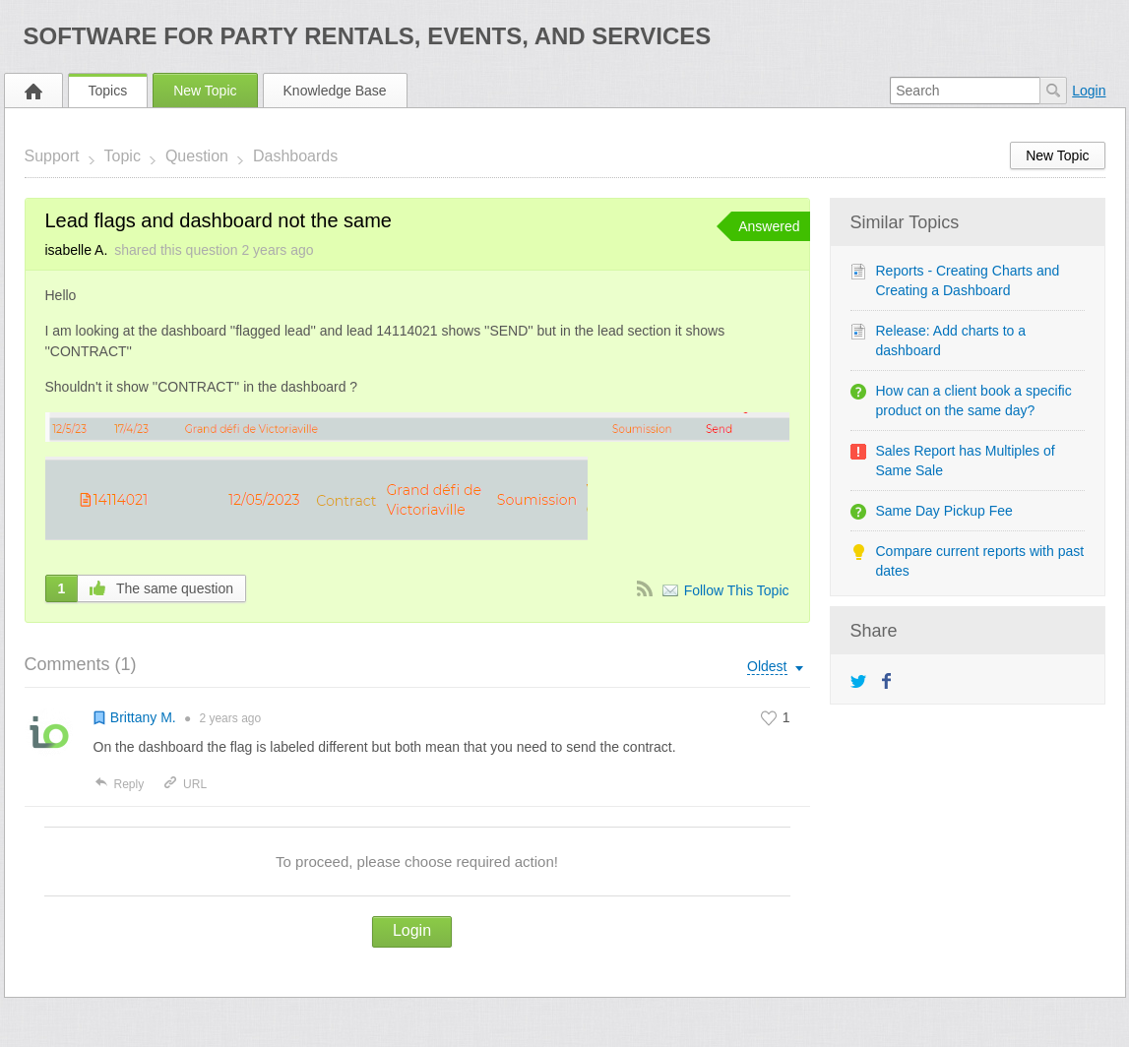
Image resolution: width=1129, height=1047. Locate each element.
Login (1088, 90)
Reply (119, 784)
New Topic (204, 90)
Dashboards (295, 156)
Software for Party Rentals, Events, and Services (368, 36)
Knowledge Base (335, 90)
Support (52, 156)
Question (196, 156)
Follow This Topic (736, 590)
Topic (122, 156)
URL (184, 784)
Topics (108, 90)
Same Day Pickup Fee (944, 511)
